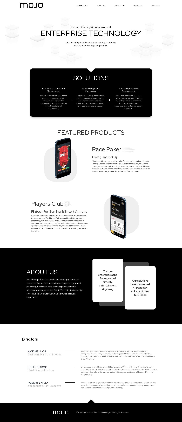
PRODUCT (101, 5)
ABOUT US (120, 5)
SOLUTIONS (82, 5)
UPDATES (137, 5)
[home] (31, 5)
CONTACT (155, 5)
